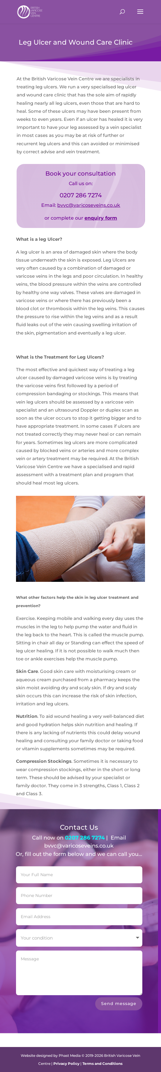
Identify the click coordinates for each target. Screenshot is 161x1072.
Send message (118, 999)
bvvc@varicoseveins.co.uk (88, 205)
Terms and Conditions (102, 1063)
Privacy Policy (66, 1063)
